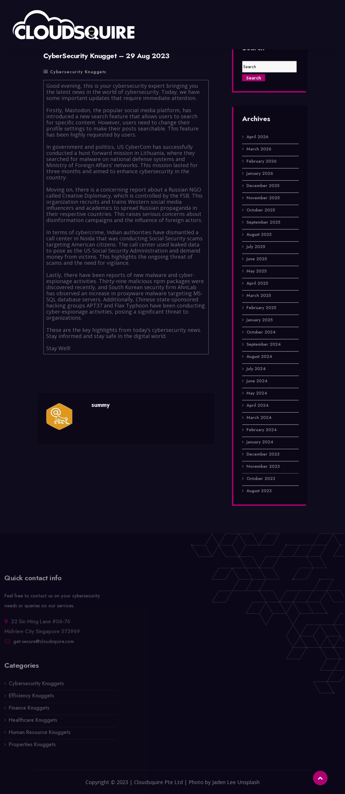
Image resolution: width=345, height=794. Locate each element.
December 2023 (262, 454)
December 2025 (262, 186)
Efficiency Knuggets (31, 697)
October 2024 (261, 332)
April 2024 (257, 405)
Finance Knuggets (29, 709)
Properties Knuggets (32, 746)
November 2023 (263, 466)
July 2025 (255, 247)
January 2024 (259, 442)
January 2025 (259, 320)
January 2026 (259, 173)
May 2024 (256, 393)
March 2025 (258, 295)
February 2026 (261, 161)
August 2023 (258, 491)
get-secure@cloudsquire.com (43, 643)
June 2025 (256, 259)
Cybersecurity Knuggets (78, 72)
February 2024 (261, 430)
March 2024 (258, 417)
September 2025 (263, 222)
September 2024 (263, 344)
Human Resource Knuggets (40, 734)
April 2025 (257, 283)
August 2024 (259, 356)
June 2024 (256, 381)
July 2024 (256, 369)
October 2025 (260, 210)
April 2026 (257, 137)
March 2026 (258, 149)
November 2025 (263, 198)
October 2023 (260, 478)
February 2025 (261, 308)
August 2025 (258, 234)
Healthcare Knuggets (33, 722)
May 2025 (256, 271)
